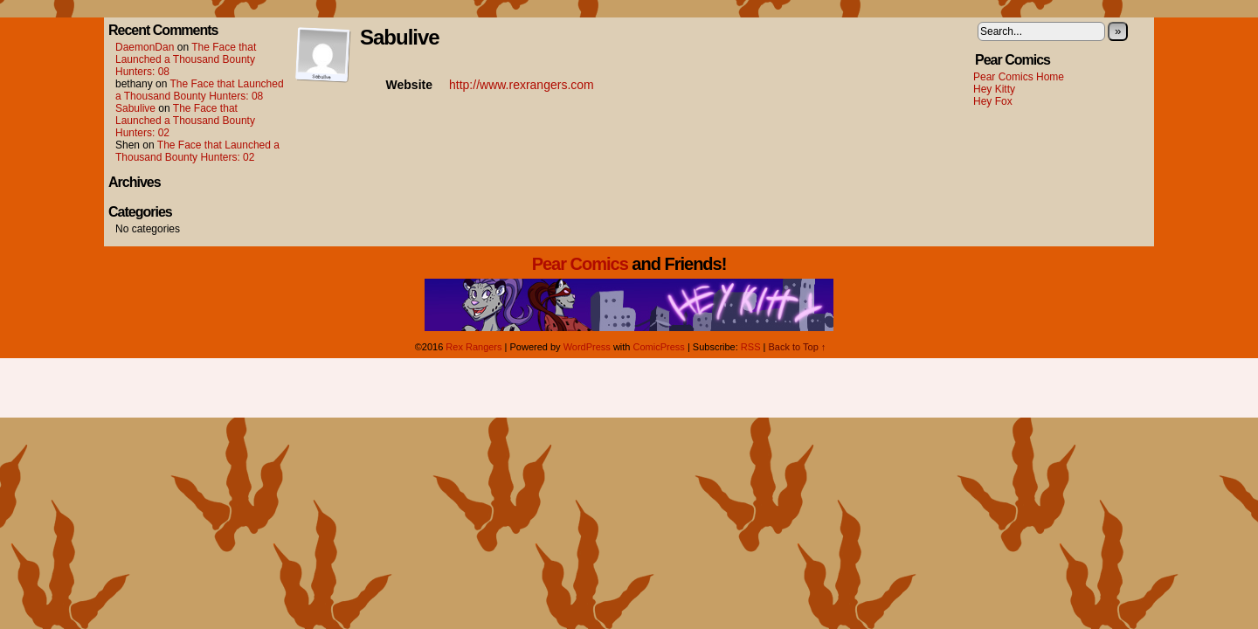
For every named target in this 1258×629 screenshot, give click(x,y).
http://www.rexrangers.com (521, 85)
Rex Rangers (473, 347)
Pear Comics (580, 263)
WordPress (587, 347)
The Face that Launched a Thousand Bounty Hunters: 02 (185, 120)
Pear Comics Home (1018, 77)
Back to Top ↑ (797, 347)
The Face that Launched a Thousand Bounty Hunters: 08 (185, 59)
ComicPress (659, 347)
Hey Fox (993, 101)
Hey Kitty (994, 89)
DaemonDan (144, 47)
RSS (751, 347)
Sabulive (135, 108)
